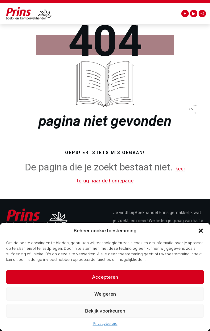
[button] (201, 235)
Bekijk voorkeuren (105, 315)
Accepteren (105, 282)
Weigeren (105, 298)
